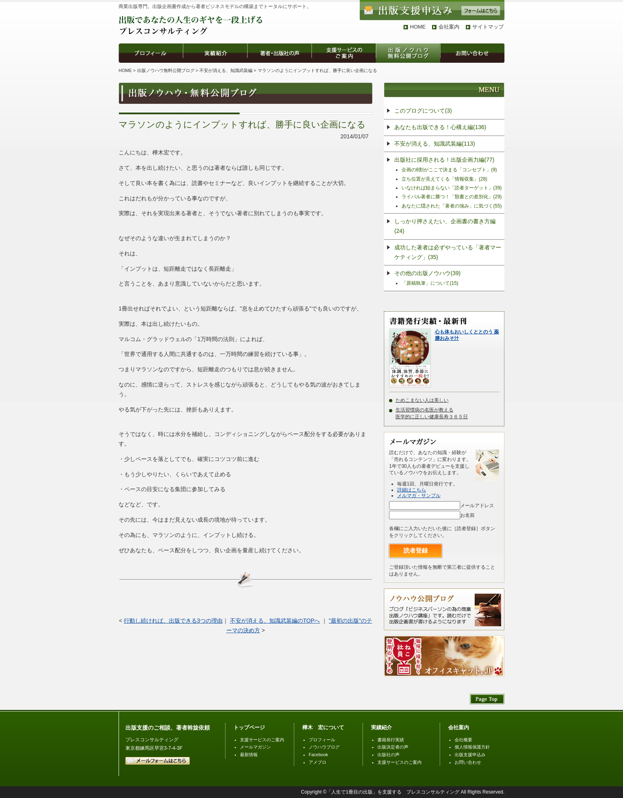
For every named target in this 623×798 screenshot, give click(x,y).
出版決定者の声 (392, 747)
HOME (418, 27)
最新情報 (249, 754)
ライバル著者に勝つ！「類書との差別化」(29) (452, 197)
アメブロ (317, 762)
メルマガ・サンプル (419, 495)
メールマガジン (255, 747)
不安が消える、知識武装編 (225, 70)
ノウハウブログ (324, 747)
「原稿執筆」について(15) (430, 283)
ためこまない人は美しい (422, 400)
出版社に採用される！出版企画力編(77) (444, 159)
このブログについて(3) (423, 110)
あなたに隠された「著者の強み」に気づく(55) (452, 206)
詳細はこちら (411, 490)
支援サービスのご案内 (262, 739)
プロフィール (322, 739)
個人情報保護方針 (472, 747)
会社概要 (463, 739)
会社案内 (449, 27)
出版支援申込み (470, 754)
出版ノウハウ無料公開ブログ (166, 70)
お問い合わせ (468, 762)
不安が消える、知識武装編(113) (434, 143)
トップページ (249, 727)
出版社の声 (388, 754)
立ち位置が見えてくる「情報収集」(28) (444, 179)
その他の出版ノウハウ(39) (427, 273)
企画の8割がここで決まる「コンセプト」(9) (449, 170)
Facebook (318, 754)
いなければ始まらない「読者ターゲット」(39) (452, 188)
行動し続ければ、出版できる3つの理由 (173, 620)
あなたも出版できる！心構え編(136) (440, 127)
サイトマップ (488, 27)
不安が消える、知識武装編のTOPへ (275, 620)
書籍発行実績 (390, 739)
